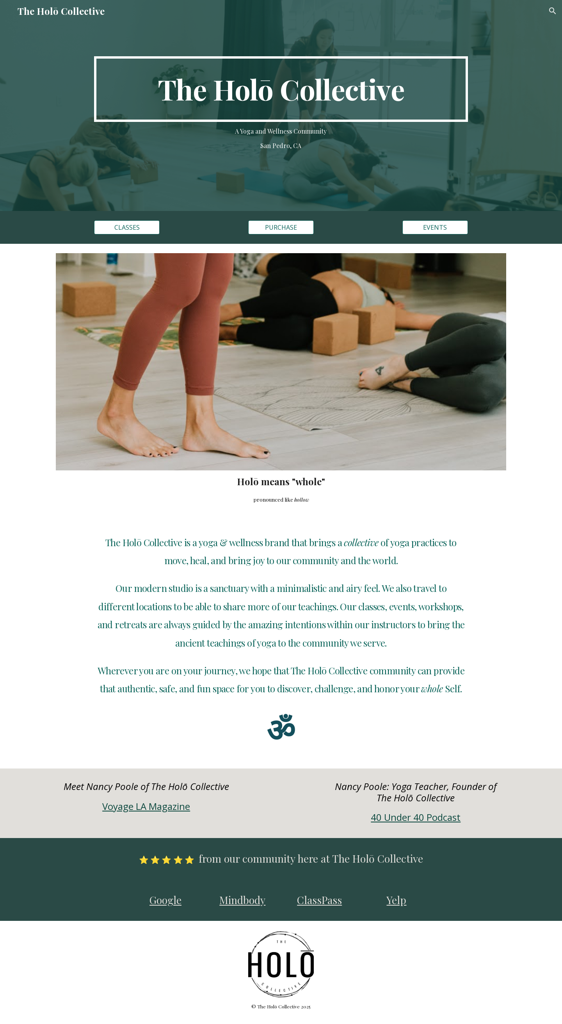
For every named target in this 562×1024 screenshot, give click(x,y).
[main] (281, 89)
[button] (552, 11)
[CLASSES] (126, 227)
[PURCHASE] (281, 227)
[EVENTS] (435, 227)
